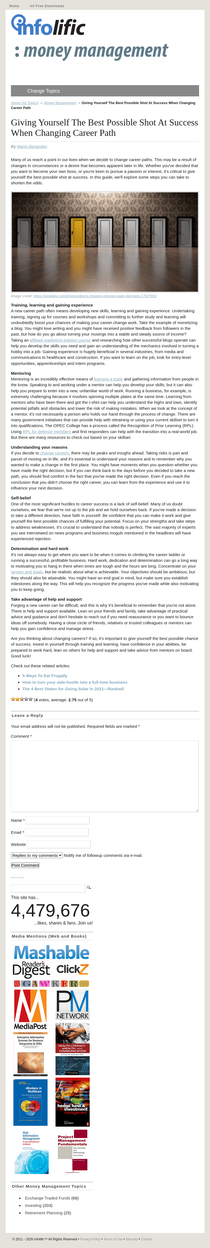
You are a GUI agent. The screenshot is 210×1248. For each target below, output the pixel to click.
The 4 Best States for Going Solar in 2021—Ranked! (73, 688)
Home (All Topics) (25, 103)
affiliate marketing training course (60, 340)
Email (17, 832)
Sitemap (132, 1239)
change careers (54, 453)
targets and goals (27, 571)
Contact (146, 1239)
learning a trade (108, 379)
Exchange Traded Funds (47, 1198)
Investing (33, 1205)
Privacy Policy (90, 1239)
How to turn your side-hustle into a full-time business (74, 682)
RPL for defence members (47, 431)
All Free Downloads (47, 6)
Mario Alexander (32, 146)
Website (18, 844)
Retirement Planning (44, 1212)
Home (14, 6)
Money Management (60, 103)
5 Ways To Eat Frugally (45, 675)
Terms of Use (113, 1239)
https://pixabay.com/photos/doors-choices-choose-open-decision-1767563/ (95, 296)
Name (18, 820)
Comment (21, 736)
